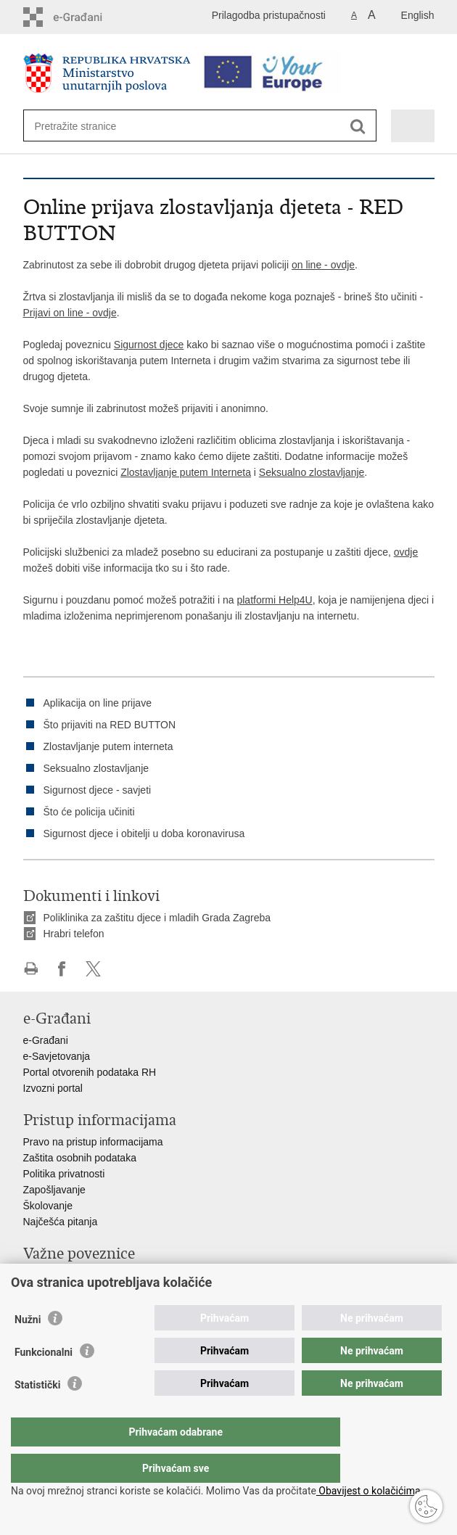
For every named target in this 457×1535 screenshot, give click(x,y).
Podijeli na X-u (93, 968)
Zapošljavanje (54, 1190)
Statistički (37, 1414)
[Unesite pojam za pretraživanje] (87, 126)
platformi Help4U (274, 600)
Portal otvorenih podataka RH (90, 1072)
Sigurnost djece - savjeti (98, 790)
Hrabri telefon (74, 933)
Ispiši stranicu (30, 968)
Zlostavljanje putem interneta (108, 746)
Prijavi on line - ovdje (70, 312)
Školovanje (48, 1205)
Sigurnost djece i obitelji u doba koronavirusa (144, 833)
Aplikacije (44, 1275)
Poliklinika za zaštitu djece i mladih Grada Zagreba (157, 917)
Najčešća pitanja (60, 1221)
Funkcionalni (44, 1381)
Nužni (28, 1348)
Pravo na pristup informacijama (93, 1142)
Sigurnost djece (149, 344)
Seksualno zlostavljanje (312, 472)
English (418, 15)
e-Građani (45, 1040)
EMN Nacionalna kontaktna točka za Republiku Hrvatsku (150, 1291)
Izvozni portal (53, 1088)
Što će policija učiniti (89, 812)
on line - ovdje (323, 265)
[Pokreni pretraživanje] (358, 126)
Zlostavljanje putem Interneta (185, 472)
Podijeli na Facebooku (62, 968)
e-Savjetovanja (57, 1056)
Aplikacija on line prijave (98, 703)
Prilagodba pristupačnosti (269, 15)
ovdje (406, 552)
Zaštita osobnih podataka (79, 1158)
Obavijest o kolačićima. (369, 1491)
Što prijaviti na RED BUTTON (110, 725)
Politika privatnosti (64, 1174)
